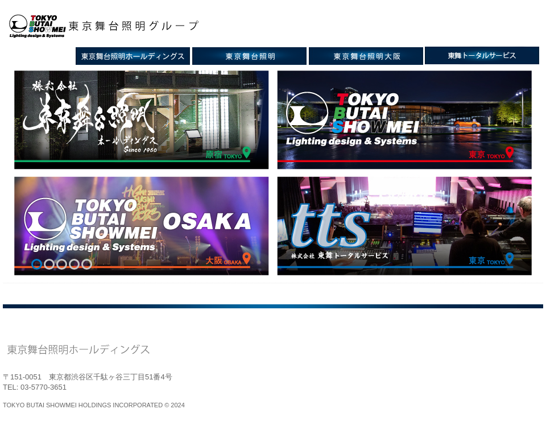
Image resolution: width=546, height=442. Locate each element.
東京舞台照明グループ (110, 26)
